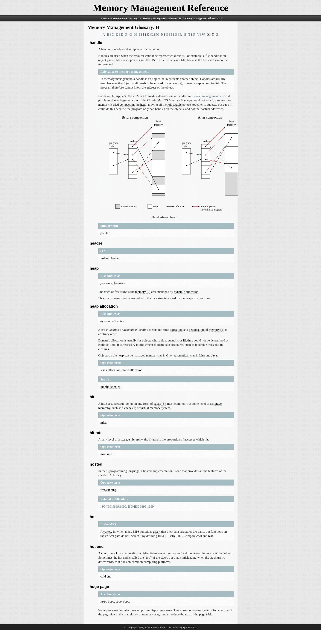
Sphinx (186, 627)
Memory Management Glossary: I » (202, 18)
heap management (207, 96)
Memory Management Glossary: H (162, 18)
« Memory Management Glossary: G (120, 18)
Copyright (132, 627)
